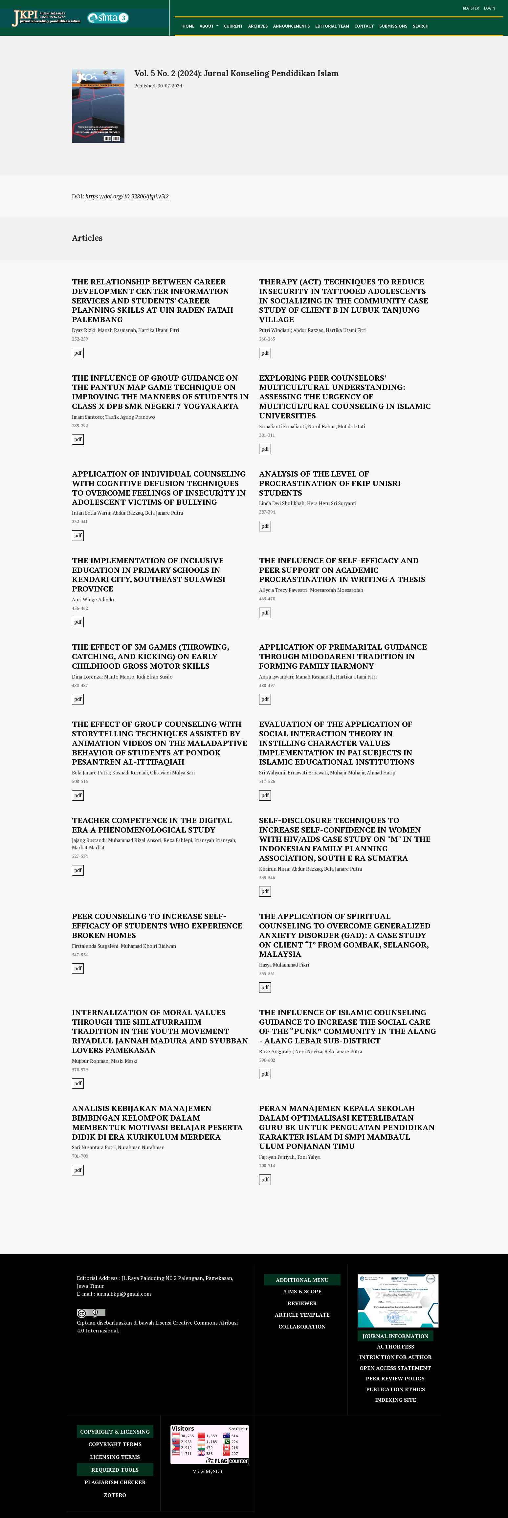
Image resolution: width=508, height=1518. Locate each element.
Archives (258, 26)
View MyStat (208, 1471)
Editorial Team (332, 26)
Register (471, 8)
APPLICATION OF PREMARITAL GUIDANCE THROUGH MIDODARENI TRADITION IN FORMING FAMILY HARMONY (343, 656)
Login (489, 8)
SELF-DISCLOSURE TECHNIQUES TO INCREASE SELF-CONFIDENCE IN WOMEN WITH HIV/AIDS (345, 839)
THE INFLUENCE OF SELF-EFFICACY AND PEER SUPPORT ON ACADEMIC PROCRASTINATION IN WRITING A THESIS (342, 570)
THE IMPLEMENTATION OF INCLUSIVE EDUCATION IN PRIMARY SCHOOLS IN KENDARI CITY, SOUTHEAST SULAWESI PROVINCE (148, 574)
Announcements (291, 26)
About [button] (207, 26)
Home (188, 26)
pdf (77, 353)
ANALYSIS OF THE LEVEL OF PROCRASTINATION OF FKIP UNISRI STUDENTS (330, 483)
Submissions (393, 26)
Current (233, 26)
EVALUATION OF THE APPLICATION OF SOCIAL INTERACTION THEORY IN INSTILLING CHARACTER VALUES (336, 743)
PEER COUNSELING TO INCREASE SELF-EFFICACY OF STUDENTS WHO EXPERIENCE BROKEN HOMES (157, 925)
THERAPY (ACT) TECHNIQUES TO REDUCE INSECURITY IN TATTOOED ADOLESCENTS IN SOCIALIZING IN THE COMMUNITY (343, 300)
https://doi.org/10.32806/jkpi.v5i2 (126, 196)
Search (421, 26)
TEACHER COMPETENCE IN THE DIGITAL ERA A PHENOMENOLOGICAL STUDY (152, 825)
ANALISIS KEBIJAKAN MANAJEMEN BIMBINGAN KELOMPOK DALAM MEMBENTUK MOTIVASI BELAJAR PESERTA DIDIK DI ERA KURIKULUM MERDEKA (157, 1122)
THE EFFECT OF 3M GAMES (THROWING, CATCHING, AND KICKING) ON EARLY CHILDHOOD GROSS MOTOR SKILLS (150, 656)
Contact (364, 26)
